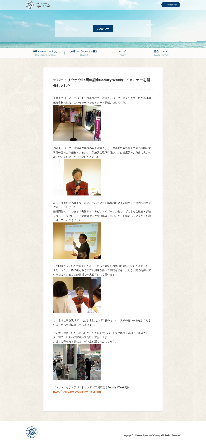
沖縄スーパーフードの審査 (83, 53)
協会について (160, 53)
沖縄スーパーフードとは (45, 53)
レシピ (122, 53)
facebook (172, 4)
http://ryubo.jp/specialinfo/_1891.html (77, 392)
